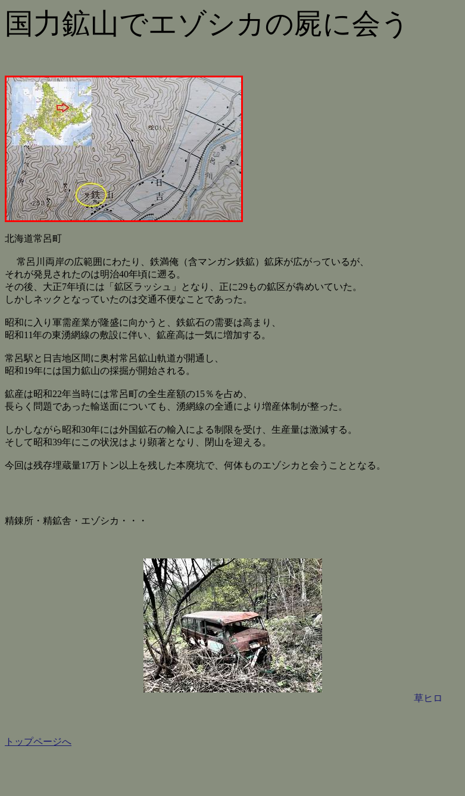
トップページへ (38, 741)
